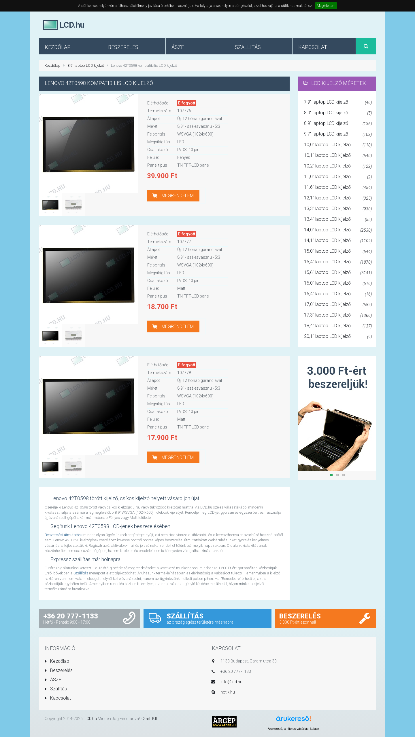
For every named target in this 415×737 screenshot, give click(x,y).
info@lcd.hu (231, 681)
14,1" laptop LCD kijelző (338, 241)
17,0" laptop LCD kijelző (338, 305)
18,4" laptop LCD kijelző (338, 326)
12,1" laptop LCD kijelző (338, 198)
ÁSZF (53, 679)
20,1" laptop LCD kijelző (338, 337)
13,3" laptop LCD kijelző (338, 209)
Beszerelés (59, 670)
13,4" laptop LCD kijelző (338, 219)
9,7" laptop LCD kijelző (338, 134)
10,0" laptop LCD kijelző (338, 145)
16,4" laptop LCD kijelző (338, 294)
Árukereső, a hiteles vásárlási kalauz (293, 728)
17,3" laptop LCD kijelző (338, 315)
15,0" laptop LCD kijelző (338, 251)
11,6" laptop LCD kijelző (338, 187)
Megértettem (326, 6)
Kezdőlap (53, 65)
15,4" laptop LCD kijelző (338, 262)
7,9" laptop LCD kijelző (338, 102)
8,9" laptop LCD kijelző (85, 65)
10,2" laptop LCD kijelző (338, 166)
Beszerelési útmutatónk (63, 535)
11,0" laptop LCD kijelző (338, 177)
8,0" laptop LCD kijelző (338, 113)
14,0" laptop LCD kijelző (338, 230)
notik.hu (227, 692)
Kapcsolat (58, 698)
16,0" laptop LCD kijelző (338, 283)
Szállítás (80, 573)
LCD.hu (90, 718)
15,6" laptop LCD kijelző (338, 273)
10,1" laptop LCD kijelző (338, 156)
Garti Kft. (150, 718)
